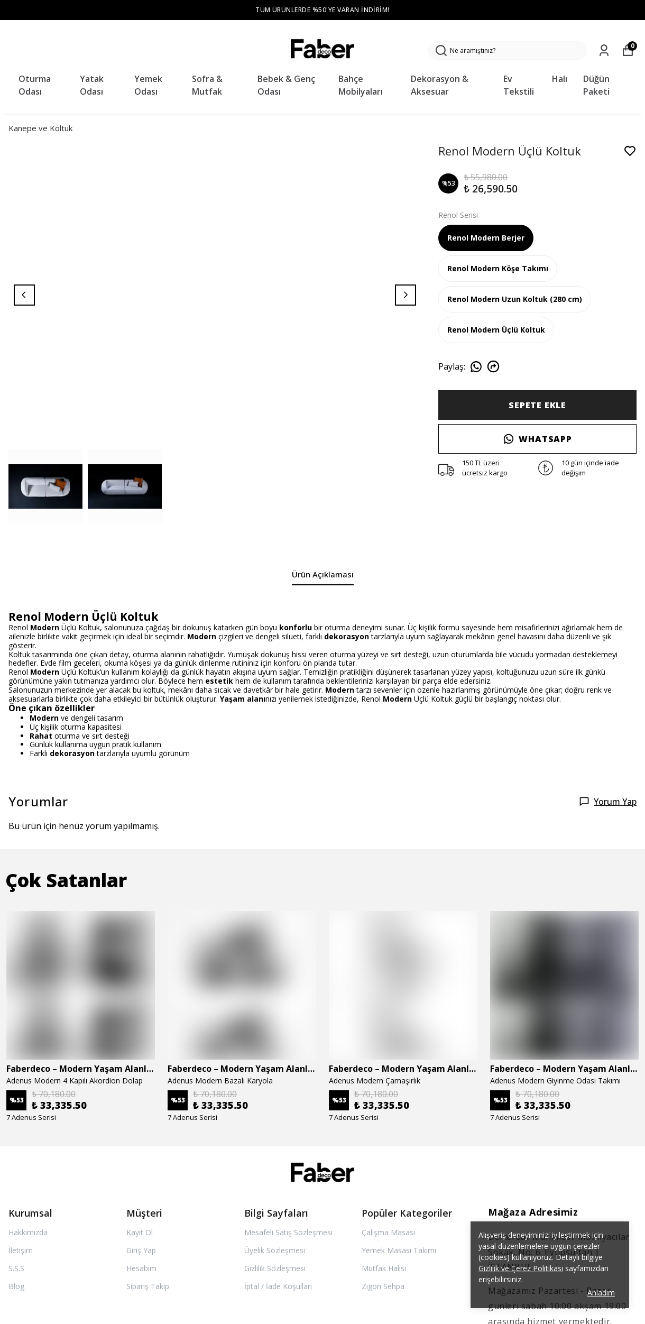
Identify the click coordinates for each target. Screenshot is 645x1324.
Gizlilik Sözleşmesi (275, 1268)
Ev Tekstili (518, 85)
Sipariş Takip (147, 1286)
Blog (16, 1286)
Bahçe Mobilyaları (360, 85)
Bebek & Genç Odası (286, 85)
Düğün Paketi (596, 85)
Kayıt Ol (139, 1232)
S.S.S (16, 1268)
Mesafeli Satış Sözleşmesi (288, 1232)
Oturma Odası (35, 85)
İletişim (20, 1250)
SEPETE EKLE (537, 405)
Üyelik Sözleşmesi (274, 1250)
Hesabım (141, 1268)
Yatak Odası (92, 85)
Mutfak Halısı (384, 1268)
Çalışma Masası (388, 1232)
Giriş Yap (141, 1250)
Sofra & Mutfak (207, 85)
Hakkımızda (28, 1232)
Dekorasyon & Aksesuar (439, 85)
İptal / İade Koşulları (278, 1286)
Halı (559, 79)
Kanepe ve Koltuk (40, 128)
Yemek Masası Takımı (399, 1250)
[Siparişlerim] (604, 50)
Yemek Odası (148, 85)
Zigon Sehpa (383, 1286)
